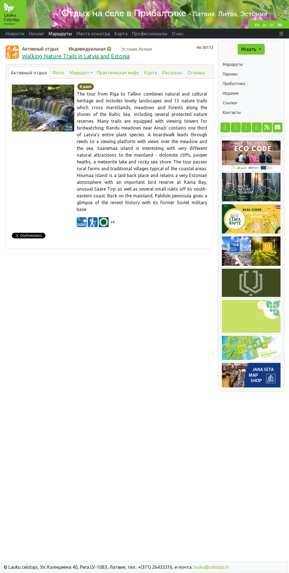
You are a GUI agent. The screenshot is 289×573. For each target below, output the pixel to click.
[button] (281, 33)
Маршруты (233, 64)
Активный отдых (29, 72)
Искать (249, 49)
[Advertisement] (109, 297)
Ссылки (230, 103)
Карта (150, 72)
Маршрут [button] (79, 72)
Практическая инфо (118, 72)
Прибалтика (234, 83)
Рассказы (172, 72)
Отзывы (196, 72)
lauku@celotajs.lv (211, 567)
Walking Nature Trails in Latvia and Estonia (76, 56)
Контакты (232, 112)
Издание (231, 93)
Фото (58, 72)
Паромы (230, 74)
